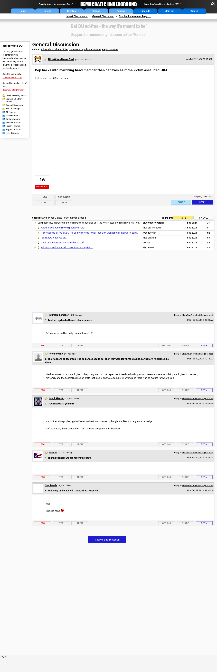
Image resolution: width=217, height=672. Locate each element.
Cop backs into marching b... (135, 16)
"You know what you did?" (54, 237)
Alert (44, 202)
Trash (63, 202)
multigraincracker (59, 315)
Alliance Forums (13, 122)
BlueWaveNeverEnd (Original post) (197, 315)
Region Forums (13, 126)
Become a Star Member (13, 90)
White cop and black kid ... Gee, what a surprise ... (67, 247)
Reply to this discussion (107, 539)
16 (42, 179)
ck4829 (53, 452)
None (183, 218)
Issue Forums (12, 115)
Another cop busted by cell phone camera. (63, 227)
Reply (202, 202)
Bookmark (64, 197)
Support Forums (13, 129)
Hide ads (145, 11)
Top (61, 345)
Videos (96, 11)
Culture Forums (13, 119)
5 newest (204, 218)
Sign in (194, 11)
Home (23, 11)
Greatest (72, 11)
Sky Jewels (51, 485)
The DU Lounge (13, 109)
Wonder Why (56, 353)
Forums (121, 11)
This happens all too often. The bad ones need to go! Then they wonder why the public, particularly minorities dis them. (103, 232)
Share (181, 202)
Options (167, 345)
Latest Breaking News (16, 95)
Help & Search (12, 133)
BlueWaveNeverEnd (61, 59)
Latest (47, 11)
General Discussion (103, 16)
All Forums (11, 112)
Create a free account (12, 77)
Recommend (42, 186)
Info (44, 197)
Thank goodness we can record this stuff (62, 242)
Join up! (169, 11)
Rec (43, 345)
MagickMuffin (56, 398)
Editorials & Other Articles (14, 100)
